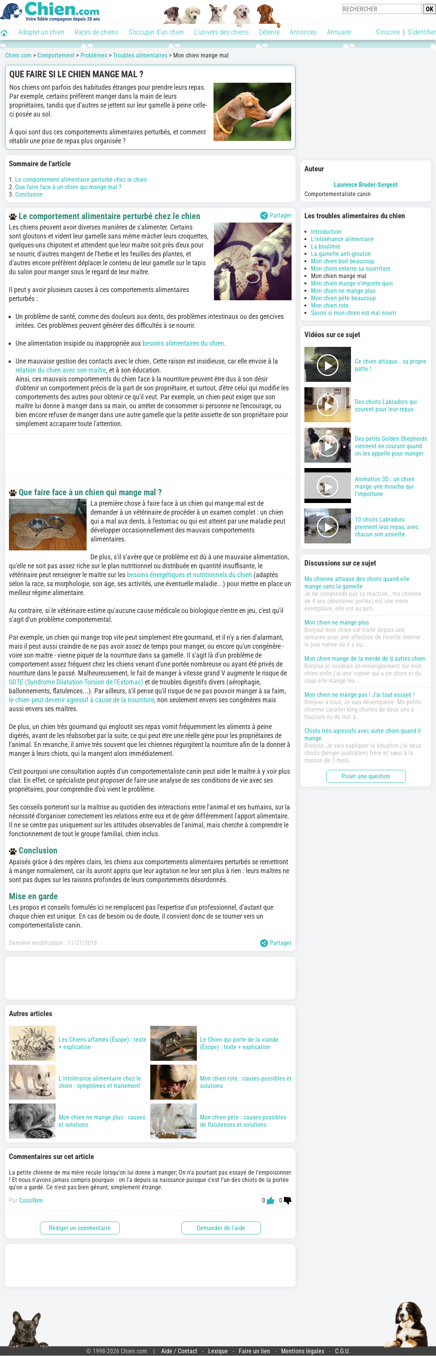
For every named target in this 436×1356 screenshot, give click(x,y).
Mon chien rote (330, 305)
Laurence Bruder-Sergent (366, 184)
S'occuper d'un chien (156, 32)
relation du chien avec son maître (61, 370)
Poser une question (366, 776)
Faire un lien (254, 1351)
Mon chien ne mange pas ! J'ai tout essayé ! (359, 694)
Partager (276, 215)
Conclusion (29, 194)
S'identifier (422, 32)
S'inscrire (387, 32)
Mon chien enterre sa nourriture (351, 268)
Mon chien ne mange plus (343, 290)
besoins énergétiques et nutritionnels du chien (189, 575)
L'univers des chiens (221, 32)
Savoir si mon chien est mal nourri (353, 313)
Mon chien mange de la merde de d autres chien (365, 658)
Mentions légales (302, 1351)
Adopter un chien (41, 32)
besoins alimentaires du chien (183, 343)
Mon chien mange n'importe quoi (352, 283)
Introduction (326, 231)
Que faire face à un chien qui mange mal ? (68, 187)
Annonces (303, 32)
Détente (269, 32)
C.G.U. (342, 1351)
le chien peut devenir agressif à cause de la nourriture (81, 700)
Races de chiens (96, 32)
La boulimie (325, 246)
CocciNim (31, 1200)
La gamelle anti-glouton (341, 254)
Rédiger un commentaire (80, 1228)
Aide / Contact (179, 1351)
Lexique (218, 1351)
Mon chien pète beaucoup (343, 298)
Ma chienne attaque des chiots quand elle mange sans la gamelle (357, 582)
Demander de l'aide (221, 1228)
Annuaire (339, 32)
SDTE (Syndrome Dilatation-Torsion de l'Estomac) (76, 682)
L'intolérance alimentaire (342, 239)
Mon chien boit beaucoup (342, 261)
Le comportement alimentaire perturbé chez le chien (81, 179)
